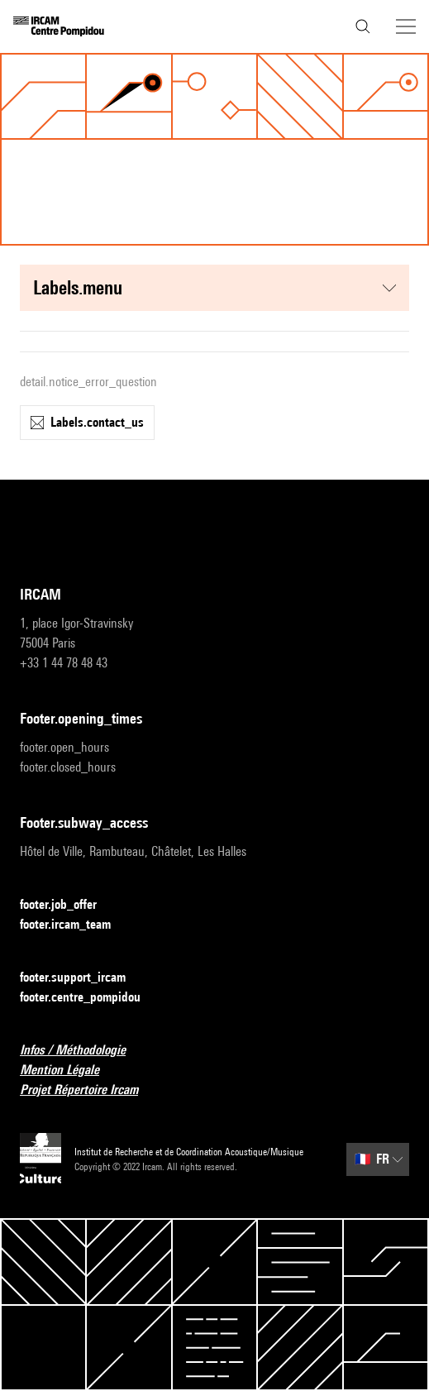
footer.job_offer (68, 905)
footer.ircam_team (75, 925)
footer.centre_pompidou (90, 997)
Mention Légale (69, 1070)
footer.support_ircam (82, 978)
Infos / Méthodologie (82, 1050)
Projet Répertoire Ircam (89, 1090)
